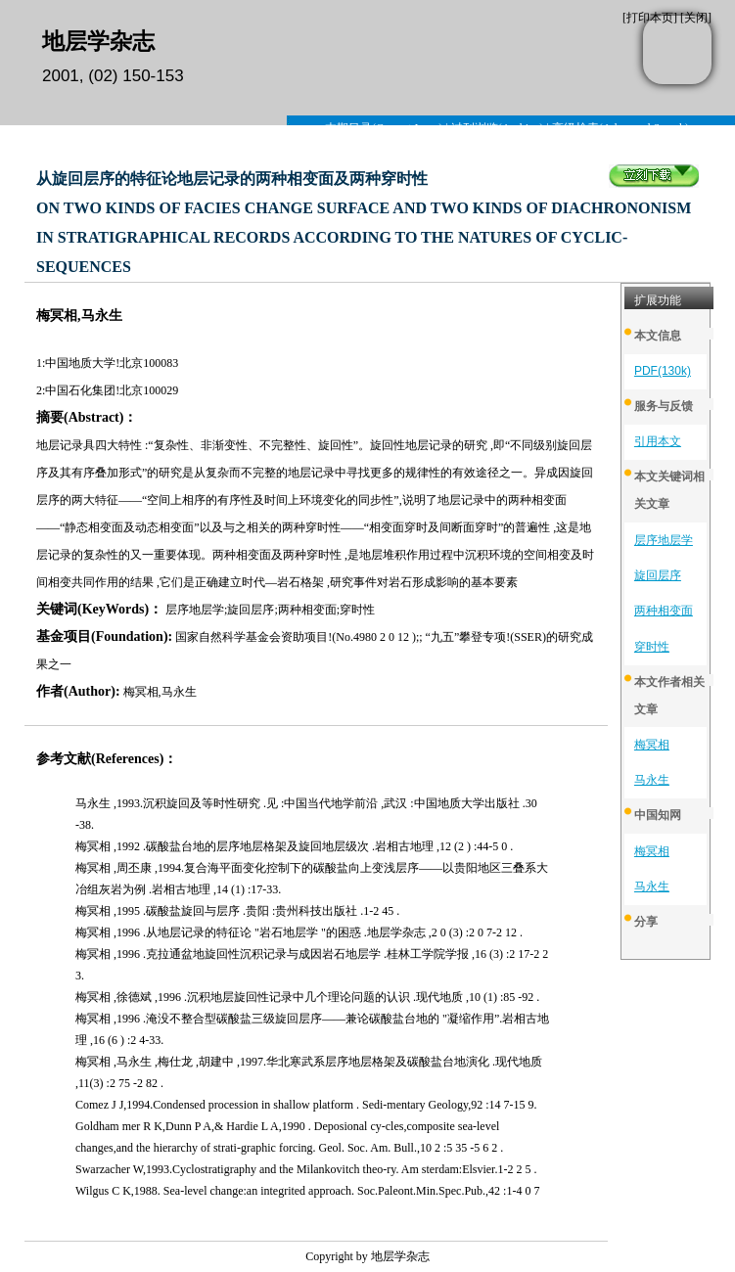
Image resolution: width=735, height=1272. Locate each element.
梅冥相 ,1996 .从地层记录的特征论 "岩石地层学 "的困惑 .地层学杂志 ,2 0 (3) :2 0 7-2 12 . (299, 932)
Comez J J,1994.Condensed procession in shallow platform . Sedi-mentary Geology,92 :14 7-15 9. (306, 1105)
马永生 (651, 780)
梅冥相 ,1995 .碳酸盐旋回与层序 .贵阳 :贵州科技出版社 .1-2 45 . (237, 911)
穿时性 (651, 647)
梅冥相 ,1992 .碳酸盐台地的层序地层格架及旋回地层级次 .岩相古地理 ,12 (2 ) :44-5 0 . (294, 846)
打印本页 (649, 17)
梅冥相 (651, 744)
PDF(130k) (662, 371)
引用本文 (657, 441)
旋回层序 (657, 575)
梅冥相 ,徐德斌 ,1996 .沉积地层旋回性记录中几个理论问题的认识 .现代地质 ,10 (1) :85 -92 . (307, 997)
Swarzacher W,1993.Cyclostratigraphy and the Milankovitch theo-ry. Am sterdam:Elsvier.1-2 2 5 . (305, 1169)
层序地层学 (663, 540)
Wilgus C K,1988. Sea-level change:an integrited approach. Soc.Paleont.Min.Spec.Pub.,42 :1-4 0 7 (307, 1191)
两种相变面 (663, 610)
